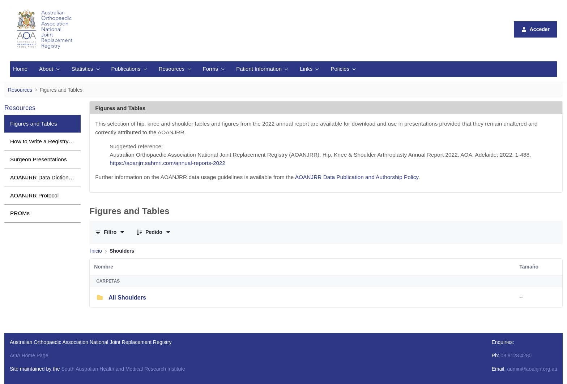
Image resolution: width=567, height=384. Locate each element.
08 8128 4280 (516, 355)
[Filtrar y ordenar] (110, 232)
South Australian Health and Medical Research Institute (123, 369)
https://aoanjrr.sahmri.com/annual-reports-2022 (167, 163)
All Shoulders (127, 297)
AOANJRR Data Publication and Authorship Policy (356, 177)
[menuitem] (20, 69)
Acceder (535, 29)
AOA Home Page (29, 355)
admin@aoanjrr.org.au (532, 369)
